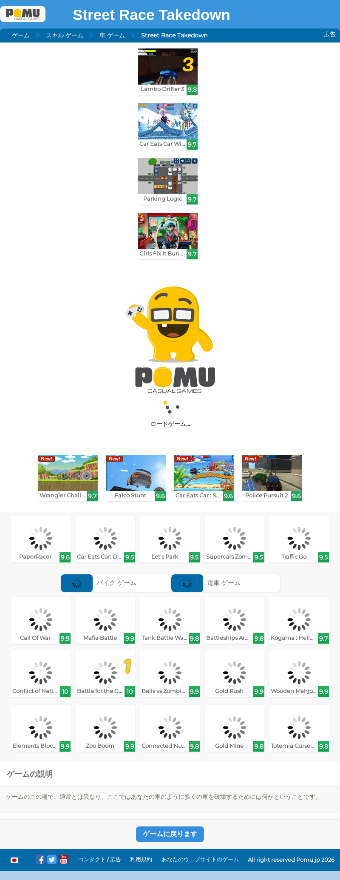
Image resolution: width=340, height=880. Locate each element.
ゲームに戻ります (170, 834)
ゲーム (21, 35)
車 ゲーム (112, 35)
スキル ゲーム (64, 35)
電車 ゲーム (206, 583)
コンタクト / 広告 (99, 859)
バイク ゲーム (98, 583)
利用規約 (141, 859)
